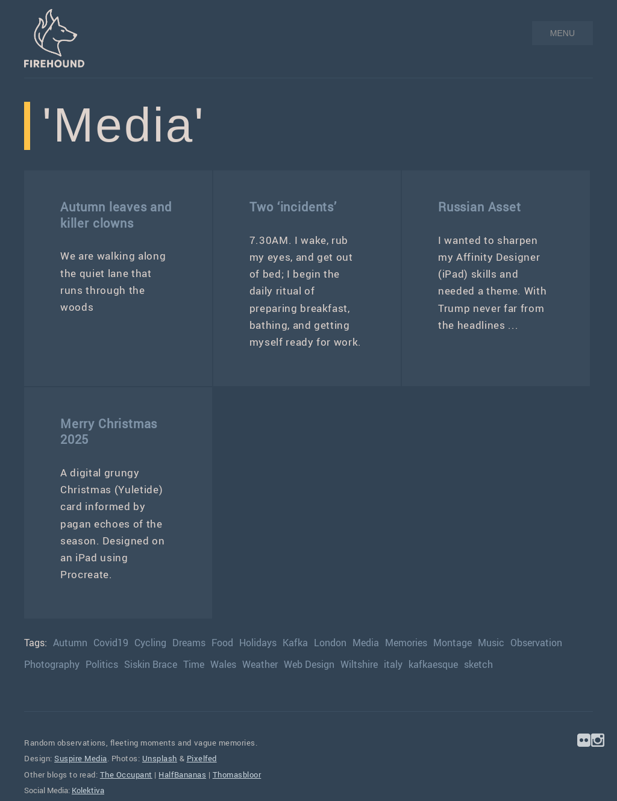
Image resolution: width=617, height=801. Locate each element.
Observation (536, 642)
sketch (478, 664)
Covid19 (110, 642)
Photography (52, 664)
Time (193, 664)
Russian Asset (479, 206)
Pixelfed (202, 758)
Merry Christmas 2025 (108, 431)
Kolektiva (88, 790)
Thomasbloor (237, 774)
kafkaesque (433, 664)
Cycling (150, 642)
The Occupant (126, 774)
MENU (562, 33)
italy (393, 664)
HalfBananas (182, 774)
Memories (406, 642)
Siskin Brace (150, 664)
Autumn (70, 642)
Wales (223, 664)
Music (491, 642)
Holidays (258, 642)
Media (365, 642)
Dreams (188, 642)
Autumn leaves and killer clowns (116, 214)
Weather (260, 664)
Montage (452, 642)
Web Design (309, 664)
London (330, 642)
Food (222, 642)
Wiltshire (359, 664)
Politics (102, 664)
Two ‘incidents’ (293, 206)
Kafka (295, 642)
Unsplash (159, 758)
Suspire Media (80, 758)
